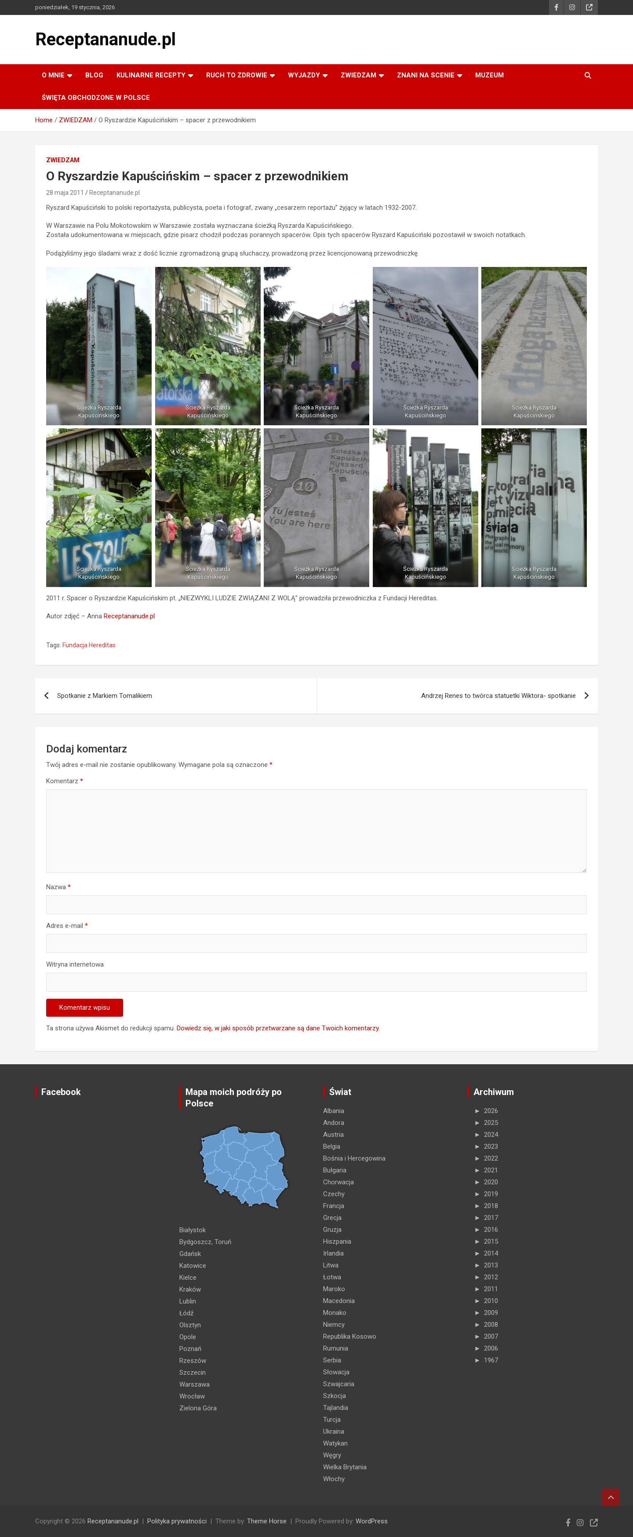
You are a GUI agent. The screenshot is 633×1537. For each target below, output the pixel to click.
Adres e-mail (67, 926)
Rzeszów (192, 1361)
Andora (333, 1123)
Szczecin (192, 1372)
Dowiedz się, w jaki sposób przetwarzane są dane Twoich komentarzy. (278, 1028)
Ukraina (333, 1431)
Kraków (190, 1289)
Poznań (190, 1349)
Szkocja (334, 1396)
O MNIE (53, 75)
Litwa (330, 1265)
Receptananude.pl (105, 39)
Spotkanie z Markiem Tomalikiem (104, 696)
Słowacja (336, 1372)
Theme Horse (267, 1521)
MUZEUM (489, 75)
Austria (333, 1135)
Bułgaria (334, 1170)
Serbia (332, 1360)
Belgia (331, 1146)
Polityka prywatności (177, 1521)
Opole (187, 1337)
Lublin (187, 1301)
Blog (94, 75)
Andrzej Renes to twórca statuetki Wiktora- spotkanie (498, 696)
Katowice (192, 1266)
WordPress (372, 1521)
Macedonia (339, 1301)
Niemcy (334, 1325)
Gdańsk (190, 1254)
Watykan (335, 1443)
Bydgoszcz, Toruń (205, 1242)
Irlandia (333, 1253)
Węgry (332, 1455)
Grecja (332, 1218)
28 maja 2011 (65, 192)
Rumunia (335, 1348)
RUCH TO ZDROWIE (236, 75)
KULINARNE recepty (151, 75)
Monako (334, 1313)
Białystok (192, 1230)
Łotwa (332, 1277)
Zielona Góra (198, 1408)
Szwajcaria (338, 1384)
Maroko (334, 1289)
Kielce (187, 1277)
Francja (333, 1206)
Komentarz (64, 781)
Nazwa (58, 887)
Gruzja (332, 1230)
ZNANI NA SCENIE (426, 75)
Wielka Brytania (345, 1467)
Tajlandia (335, 1408)
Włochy (334, 1479)
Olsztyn (190, 1325)
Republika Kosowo (349, 1336)
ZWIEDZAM (358, 75)
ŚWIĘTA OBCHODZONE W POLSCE (96, 98)
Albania (333, 1111)
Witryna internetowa (75, 964)
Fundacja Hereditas (89, 645)
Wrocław (192, 1396)
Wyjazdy (304, 75)
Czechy (334, 1194)
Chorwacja (338, 1182)
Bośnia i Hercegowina (354, 1158)
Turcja (332, 1420)
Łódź (186, 1313)
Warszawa (194, 1384)
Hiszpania (337, 1241)
